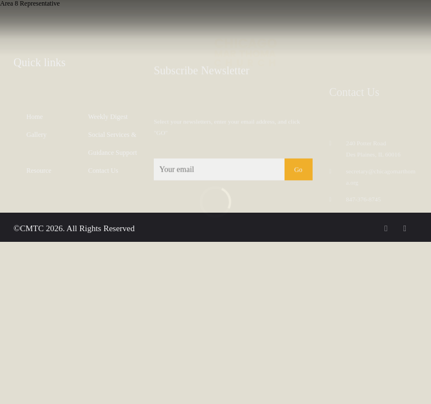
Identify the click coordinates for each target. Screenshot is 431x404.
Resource (39, 174)
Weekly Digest (108, 120)
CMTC (32, 228)
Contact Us (103, 174)
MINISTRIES (113, 23)
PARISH (39, 23)
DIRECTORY (325, 23)
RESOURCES (364, 23)
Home (34, 120)
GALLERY (149, 23)
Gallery (36, 138)
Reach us (406, 23)
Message (73, 23)
